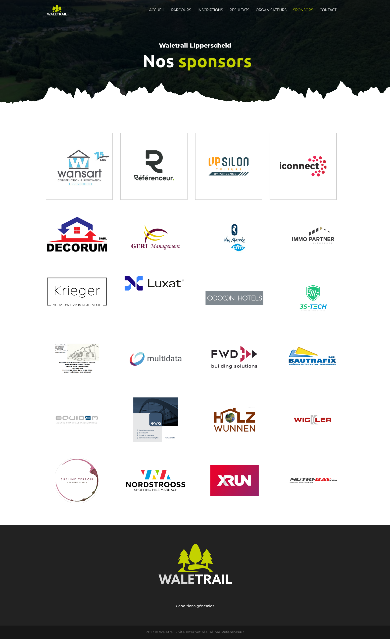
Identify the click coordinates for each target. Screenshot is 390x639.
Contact (328, 10)
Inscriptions (210, 10)
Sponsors (303, 10)
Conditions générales (195, 606)
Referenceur (232, 632)
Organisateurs (271, 10)
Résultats (239, 10)
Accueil (157, 10)
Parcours (181, 10)
